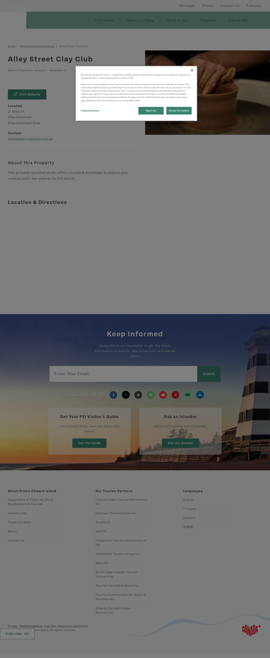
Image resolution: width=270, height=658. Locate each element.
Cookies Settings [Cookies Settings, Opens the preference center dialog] (90, 110)
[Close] (192, 70)
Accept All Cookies (179, 110)
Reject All (151, 110)
